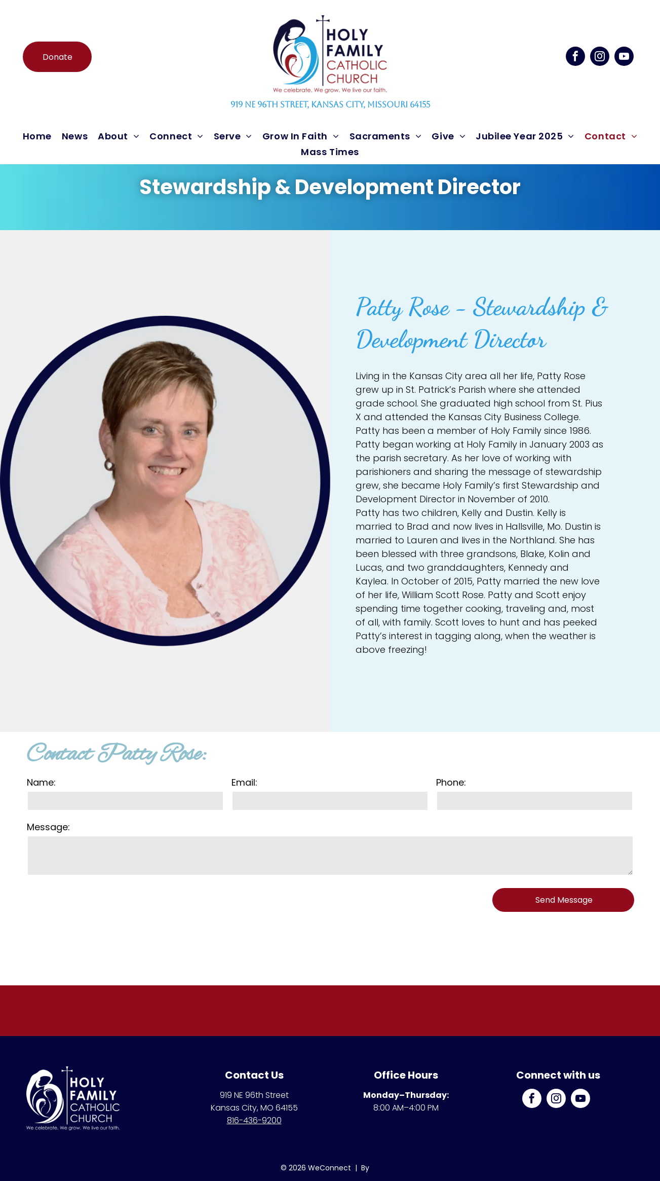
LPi (375, 1168)
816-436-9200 (254, 1120)
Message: (48, 827)
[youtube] (624, 57)
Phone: (451, 782)
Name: (41, 782)
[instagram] (599, 57)
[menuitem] (37, 136)
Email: (244, 782)
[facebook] (575, 57)
